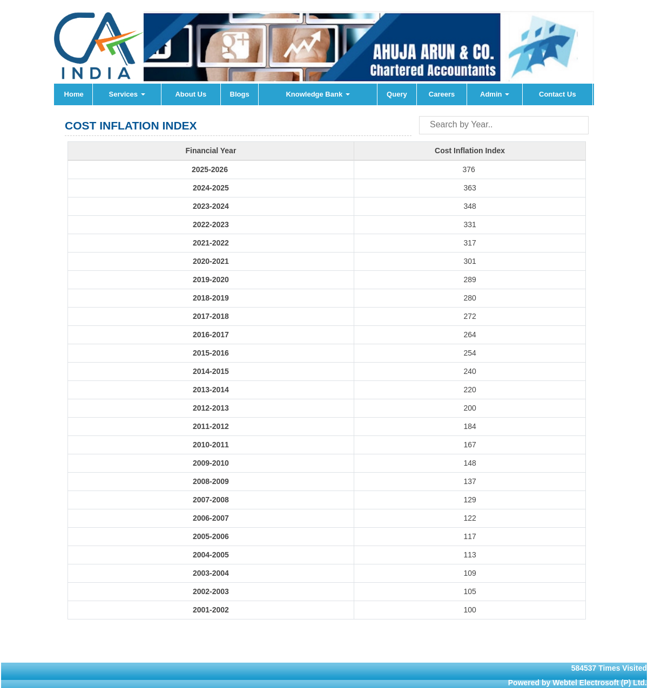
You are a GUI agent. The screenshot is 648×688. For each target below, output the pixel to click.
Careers (442, 94)
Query (397, 94)
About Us (190, 94)
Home (74, 94)
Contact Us (557, 94)
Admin (494, 94)
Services (127, 94)
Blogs (239, 94)
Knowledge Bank (317, 94)
